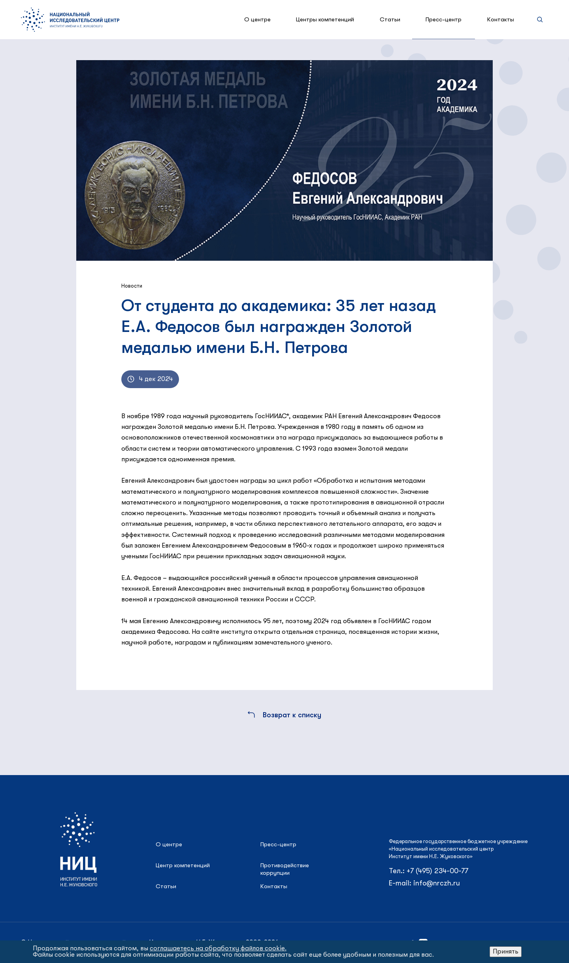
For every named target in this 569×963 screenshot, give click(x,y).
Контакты (500, 19)
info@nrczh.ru (436, 883)
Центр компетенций (183, 865)
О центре (257, 19)
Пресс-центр (444, 19)
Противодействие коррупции (284, 869)
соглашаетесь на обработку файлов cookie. (218, 948)
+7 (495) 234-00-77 (437, 871)
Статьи (390, 19)
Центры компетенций (325, 19)
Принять (505, 951)
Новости (131, 286)
